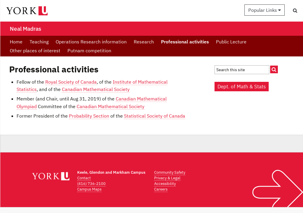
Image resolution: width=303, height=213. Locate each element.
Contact (84, 178)
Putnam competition (89, 50)
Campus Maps (89, 189)
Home (16, 42)
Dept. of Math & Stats (241, 86)
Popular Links (264, 10)
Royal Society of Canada (71, 82)
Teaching (39, 42)
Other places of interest (35, 50)
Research (144, 42)
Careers (160, 189)
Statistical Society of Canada (154, 116)
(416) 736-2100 (91, 183)
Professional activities (185, 42)
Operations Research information (91, 42)
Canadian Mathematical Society (96, 89)
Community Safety (169, 172)
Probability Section (89, 116)
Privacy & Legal (167, 178)
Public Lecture (231, 42)
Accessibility (165, 183)
